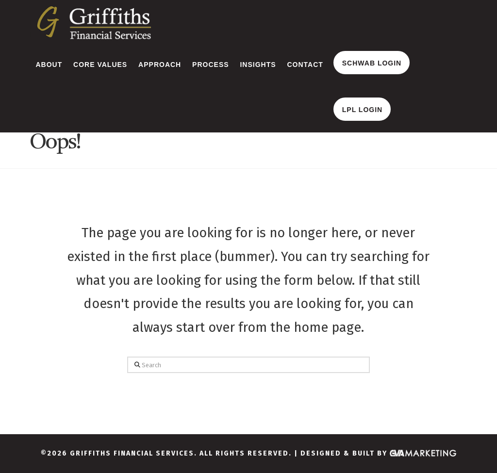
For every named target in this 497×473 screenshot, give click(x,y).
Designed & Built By (378, 453)
